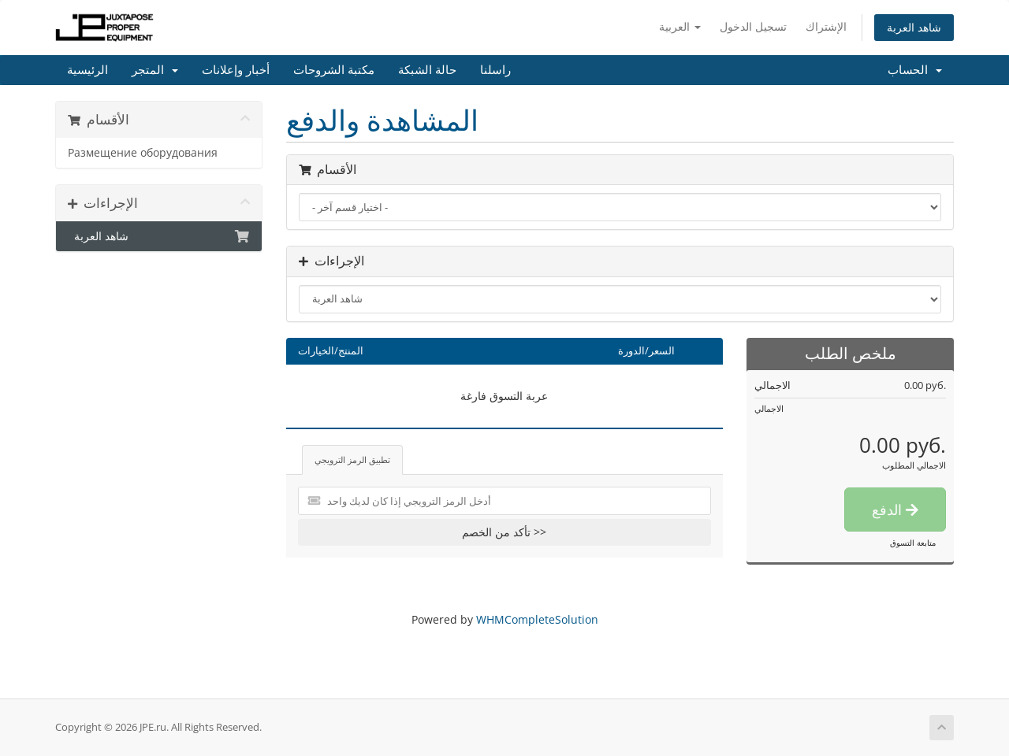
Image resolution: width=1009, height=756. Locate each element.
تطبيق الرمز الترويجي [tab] (352, 459)
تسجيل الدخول (753, 26)
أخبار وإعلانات (236, 70)
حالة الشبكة (427, 70)
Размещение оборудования (143, 153)
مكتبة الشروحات (333, 70)
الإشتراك (826, 26)
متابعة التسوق (913, 542)
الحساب (915, 70)
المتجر (155, 70)
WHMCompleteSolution (537, 619)
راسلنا (495, 70)
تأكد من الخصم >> (504, 531)
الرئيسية (87, 70)
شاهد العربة (914, 27)
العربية (680, 26)
